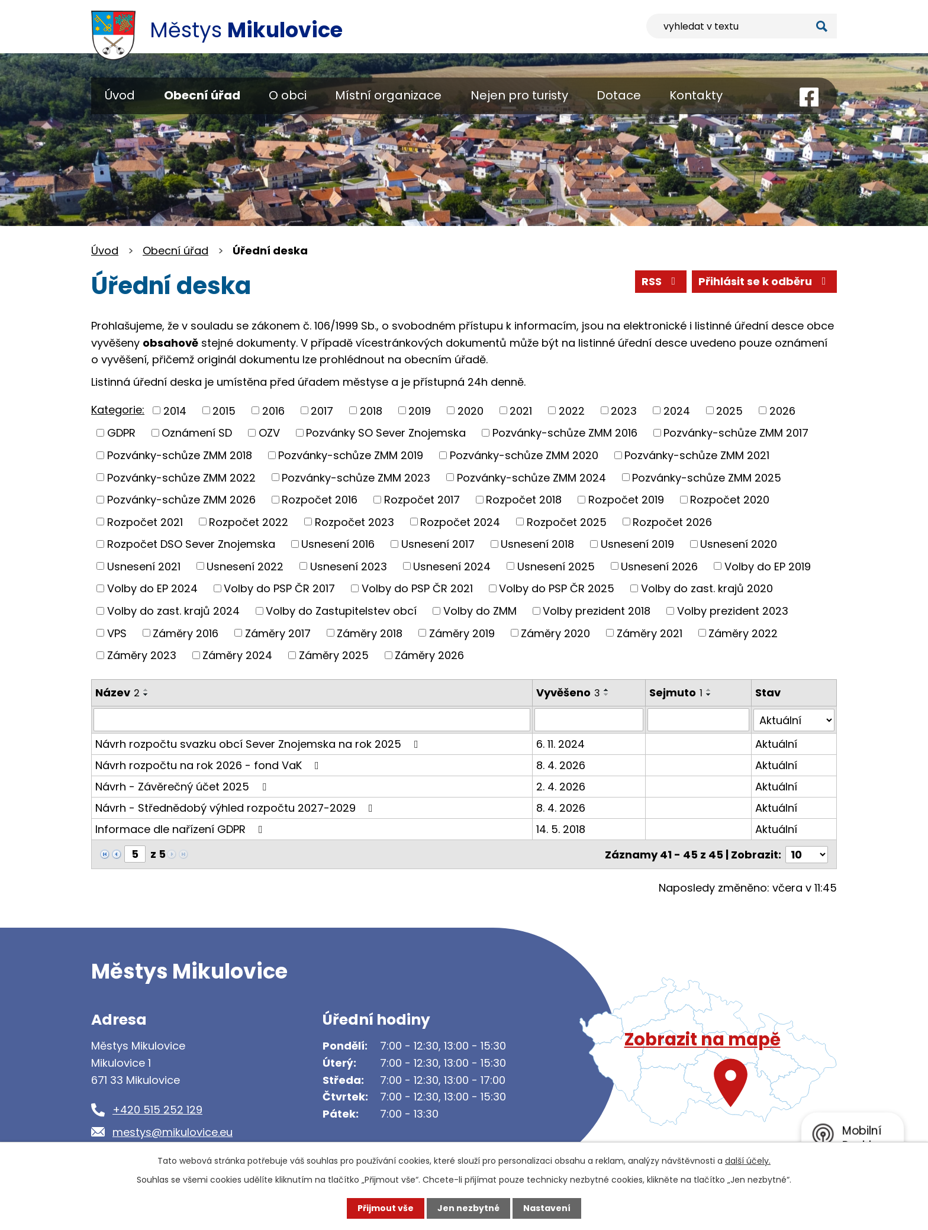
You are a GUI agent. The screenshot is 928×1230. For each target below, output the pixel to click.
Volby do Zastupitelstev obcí (341, 610)
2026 (782, 410)
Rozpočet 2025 (567, 521)
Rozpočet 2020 (729, 499)
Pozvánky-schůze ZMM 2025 (706, 477)
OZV (269, 432)
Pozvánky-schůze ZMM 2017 (735, 432)
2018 (371, 410)
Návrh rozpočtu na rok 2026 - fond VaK (209, 764)
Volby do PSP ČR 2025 (556, 588)
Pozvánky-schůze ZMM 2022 (181, 477)
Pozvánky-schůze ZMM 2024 (531, 477)
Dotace (619, 95)
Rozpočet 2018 (524, 499)
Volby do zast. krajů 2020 (707, 588)
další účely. (748, 1161)
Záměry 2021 (649, 632)
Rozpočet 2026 (672, 521)
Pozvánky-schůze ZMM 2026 (181, 499)
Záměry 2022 (743, 632)
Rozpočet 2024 (460, 521)
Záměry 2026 (429, 655)
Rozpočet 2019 (626, 499)
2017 (322, 410)
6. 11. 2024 (561, 743)
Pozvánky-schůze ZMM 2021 (696, 455)
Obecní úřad (202, 95)
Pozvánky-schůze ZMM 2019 (350, 455)
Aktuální (777, 743)
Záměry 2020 (555, 632)
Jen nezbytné (468, 1208)
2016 (273, 410)
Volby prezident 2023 (732, 610)
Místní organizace (388, 95)
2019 (419, 410)
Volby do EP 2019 (767, 565)
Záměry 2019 (462, 632)
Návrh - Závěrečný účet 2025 (183, 786)
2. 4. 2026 (561, 786)
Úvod (120, 95)
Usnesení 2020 (738, 544)
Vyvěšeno (569, 692)
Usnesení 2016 (338, 544)
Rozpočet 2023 (354, 521)
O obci (288, 95)
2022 (572, 410)
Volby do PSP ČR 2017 (279, 588)
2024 (676, 410)
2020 (470, 410)
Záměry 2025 (334, 655)
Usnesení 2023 (348, 565)
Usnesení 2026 (659, 565)
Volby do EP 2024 (152, 588)
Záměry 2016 (185, 632)
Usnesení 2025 (556, 565)
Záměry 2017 (278, 632)
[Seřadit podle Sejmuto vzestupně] (709, 689)
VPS (117, 632)
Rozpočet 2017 (422, 499)
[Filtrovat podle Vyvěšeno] (589, 719)
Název (117, 692)
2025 (729, 410)
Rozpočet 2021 (145, 521)
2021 (521, 410)
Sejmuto (676, 692)
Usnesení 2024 (452, 565)
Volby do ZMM (480, 610)
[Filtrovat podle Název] (312, 719)
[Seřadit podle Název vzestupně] (146, 689)
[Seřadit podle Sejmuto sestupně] (709, 694)
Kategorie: (117, 409)
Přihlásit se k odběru (764, 281)
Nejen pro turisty (519, 95)
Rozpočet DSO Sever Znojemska (191, 544)
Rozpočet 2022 (248, 521)
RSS (661, 281)
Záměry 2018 (369, 632)
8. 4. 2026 (561, 764)
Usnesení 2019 (637, 544)
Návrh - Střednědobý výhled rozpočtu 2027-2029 (236, 807)
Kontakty (696, 95)
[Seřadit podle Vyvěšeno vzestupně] (607, 689)
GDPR (121, 432)
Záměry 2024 (237, 655)
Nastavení (547, 1208)
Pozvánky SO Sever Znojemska (386, 432)
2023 (624, 410)
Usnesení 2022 (245, 565)
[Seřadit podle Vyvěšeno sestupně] (607, 694)
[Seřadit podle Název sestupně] (146, 694)
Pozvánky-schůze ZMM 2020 (524, 455)
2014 (174, 410)
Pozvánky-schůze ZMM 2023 (356, 477)
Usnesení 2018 (537, 544)
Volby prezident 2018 (596, 610)
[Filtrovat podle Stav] (794, 719)
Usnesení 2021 (144, 565)
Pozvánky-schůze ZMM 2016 (564, 432)
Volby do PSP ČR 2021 (417, 588)
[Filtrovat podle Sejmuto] (699, 719)
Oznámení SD (197, 432)
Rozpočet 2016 (319, 499)
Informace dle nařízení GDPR (181, 828)
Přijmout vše (385, 1208)
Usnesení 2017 (438, 544)
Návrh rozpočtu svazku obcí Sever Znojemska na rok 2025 (259, 743)
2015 (224, 410)
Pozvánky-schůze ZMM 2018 (179, 455)
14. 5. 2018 (561, 828)
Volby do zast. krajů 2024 (173, 610)
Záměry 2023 (141, 655)
